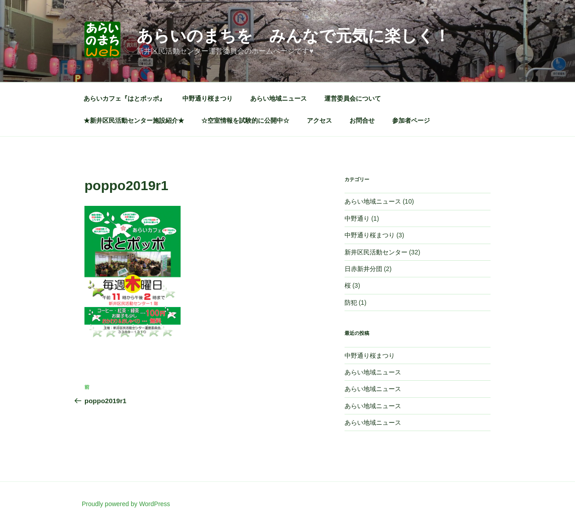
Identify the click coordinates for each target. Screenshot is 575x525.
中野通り (357, 218)
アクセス (319, 120)
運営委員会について (352, 98)
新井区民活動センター (376, 252)
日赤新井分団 (363, 268)
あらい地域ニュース (278, 98)
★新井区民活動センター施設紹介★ (134, 120)
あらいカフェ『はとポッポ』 (124, 98)
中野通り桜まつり (207, 98)
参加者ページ (411, 120)
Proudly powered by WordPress (126, 503)
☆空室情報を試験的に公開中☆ (245, 120)
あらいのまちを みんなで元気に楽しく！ (293, 36)
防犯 (351, 302)
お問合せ (362, 120)
